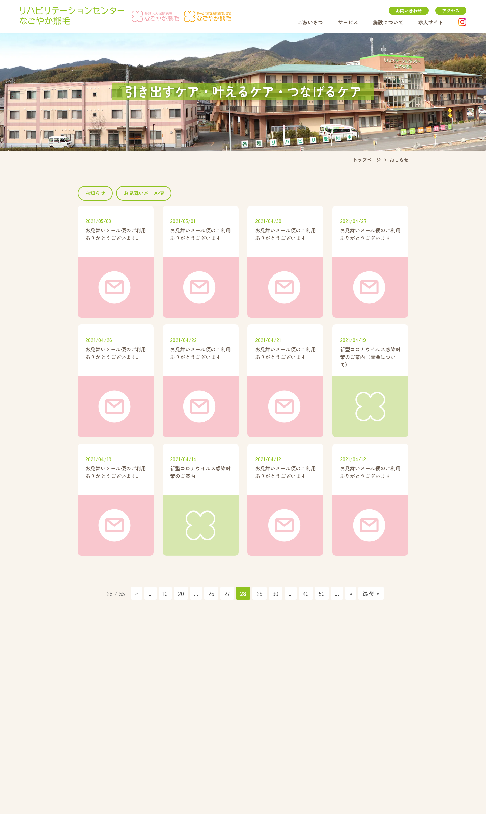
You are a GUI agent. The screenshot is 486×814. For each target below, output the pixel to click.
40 (306, 593)
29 (259, 593)
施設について (388, 22)
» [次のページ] (350, 593)
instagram (462, 22)
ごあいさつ (310, 22)
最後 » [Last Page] (371, 593)
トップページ (367, 159)
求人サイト (430, 22)
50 (322, 593)
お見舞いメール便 (144, 192)
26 (211, 593)
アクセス (451, 10)
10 (165, 593)
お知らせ (95, 192)
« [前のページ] (136, 593)
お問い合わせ (409, 10)
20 (181, 593)
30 (275, 593)
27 (227, 593)
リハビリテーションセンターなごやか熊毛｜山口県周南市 (72, 16)
